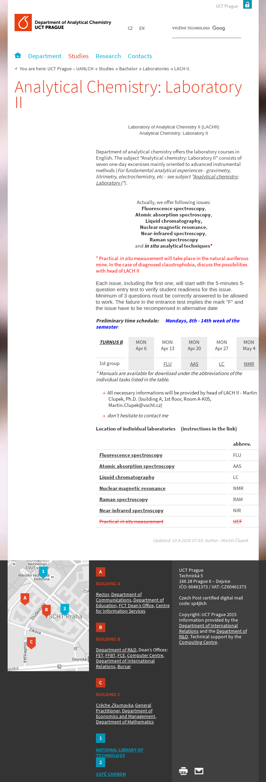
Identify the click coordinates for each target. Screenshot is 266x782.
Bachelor (128, 68)
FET (99, 655)
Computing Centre (198, 642)
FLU (167, 364)
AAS (194, 364)
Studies (106, 68)
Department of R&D (116, 650)
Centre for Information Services (133, 608)
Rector (102, 594)
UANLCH (85, 68)
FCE (121, 655)
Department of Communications (119, 597)
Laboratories (156, 68)
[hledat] (198, 30)
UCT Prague (227, 6)
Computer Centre (145, 655)
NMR (249, 364)
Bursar (124, 666)
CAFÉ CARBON (111, 774)
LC (221, 364)
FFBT (110, 655)
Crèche (114, 705)
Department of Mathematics (125, 722)
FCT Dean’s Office (136, 605)
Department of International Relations (208, 628)
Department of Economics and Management (125, 713)
